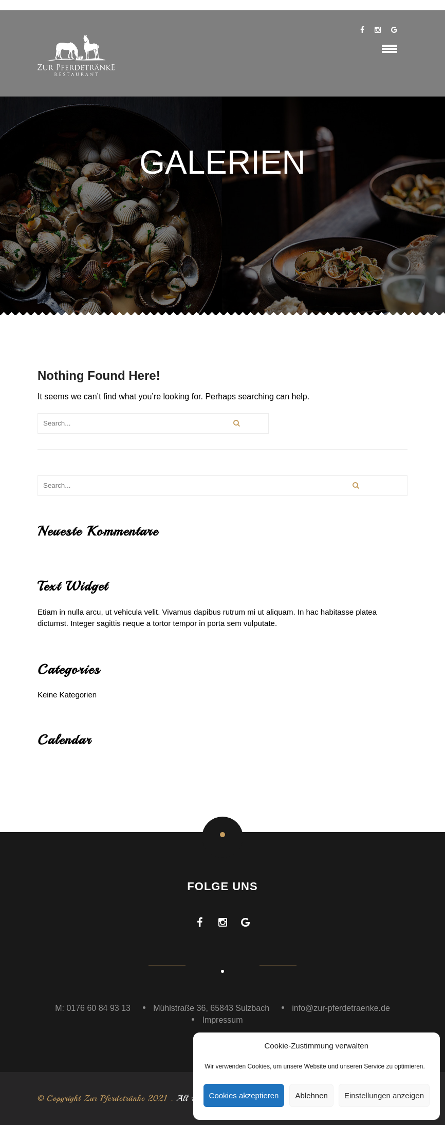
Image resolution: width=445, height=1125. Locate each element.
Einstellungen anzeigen (384, 1095)
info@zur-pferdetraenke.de (341, 1008)
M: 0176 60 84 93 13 (93, 1008)
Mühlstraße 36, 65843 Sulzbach (211, 1008)
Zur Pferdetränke (114, 1098)
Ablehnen (311, 1095)
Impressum (222, 1020)
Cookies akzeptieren (244, 1095)
